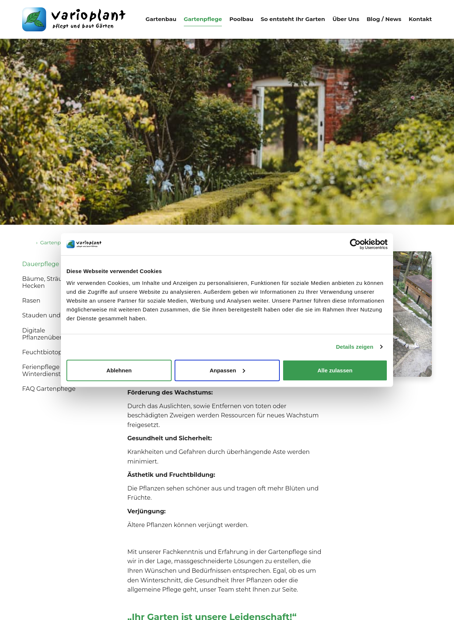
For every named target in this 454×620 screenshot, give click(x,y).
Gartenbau (160, 19)
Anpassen (227, 370)
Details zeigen (354, 347)
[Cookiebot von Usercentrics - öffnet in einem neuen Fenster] (355, 244)
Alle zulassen (334, 370)
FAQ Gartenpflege (49, 388)
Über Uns (346, 19)
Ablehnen (118, 370)
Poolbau (241, 19)
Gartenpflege (203, 19)
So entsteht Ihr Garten (293, 19)
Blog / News (384, 19)
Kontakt (420, 19)
